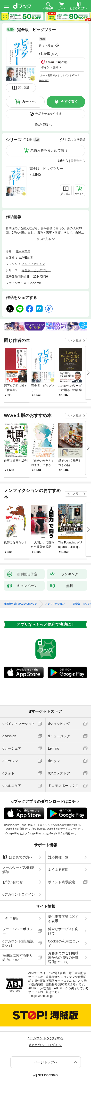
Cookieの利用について (63, 943)
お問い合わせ (12, 882)
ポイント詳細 (49, 67)
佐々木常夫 (46, 45)
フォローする (56, 45)
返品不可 (44, 80)
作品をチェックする (48, 113)
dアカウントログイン (18, 894)
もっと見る (74, 340)
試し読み (24, 87)
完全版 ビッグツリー (46, 168)
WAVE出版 (26, 257)
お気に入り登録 (75, 139)
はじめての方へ (17, 857)
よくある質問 (58, 870)
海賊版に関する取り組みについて (17, 957)
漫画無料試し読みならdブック (20, 604)
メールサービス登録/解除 (18, 869)
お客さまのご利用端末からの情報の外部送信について (63, 957)
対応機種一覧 (58, 857)
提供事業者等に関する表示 (63, 919)
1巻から (63, 160)
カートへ (28, 101)
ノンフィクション (33, 264)
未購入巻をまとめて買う (49, 150)
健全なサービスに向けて (63, 931)
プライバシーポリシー (17, 931)
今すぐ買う (69, 101)
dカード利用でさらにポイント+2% (58, 75)
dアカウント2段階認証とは (17, 943)
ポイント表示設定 (61, 882)
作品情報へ (43, 125)
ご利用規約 (10, 919)
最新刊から (78, 160)
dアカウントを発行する (46, 1038)
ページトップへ (46, 1062)
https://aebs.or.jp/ (42, 996)
